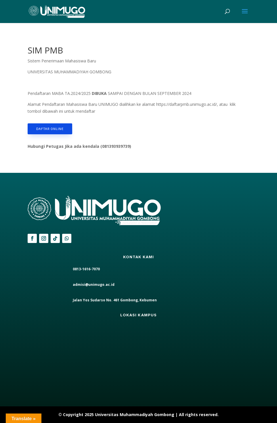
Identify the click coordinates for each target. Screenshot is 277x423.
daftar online (50, 129)
